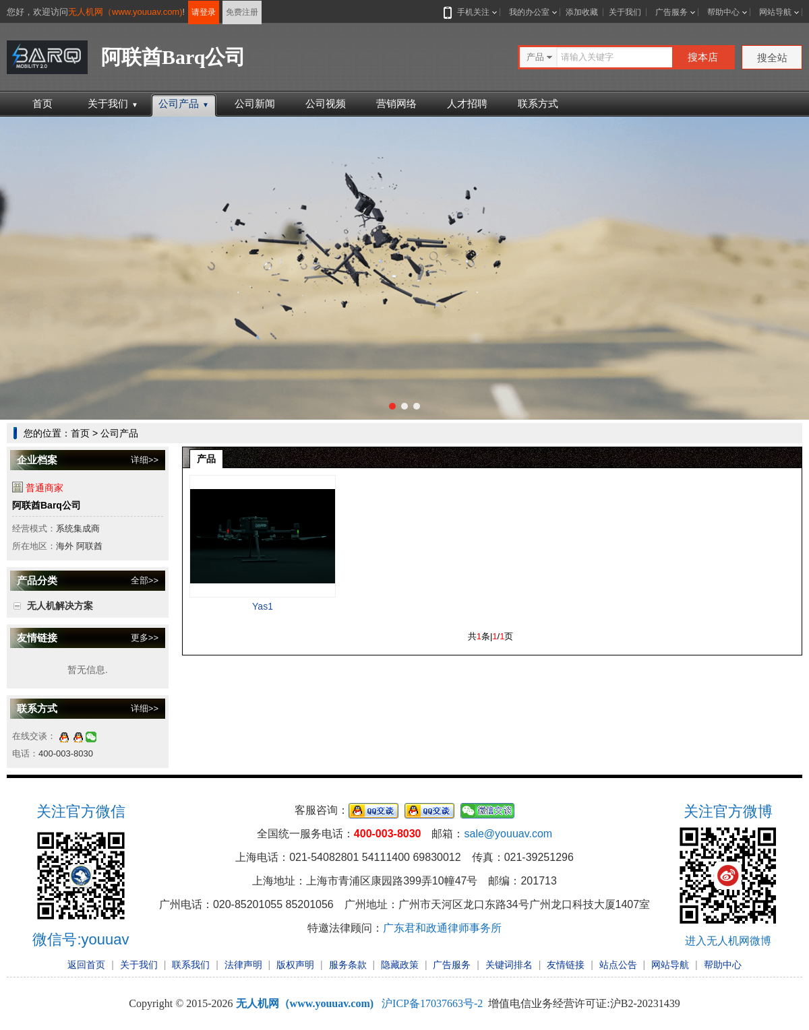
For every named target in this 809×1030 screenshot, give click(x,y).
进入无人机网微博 (728, 940)
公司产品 (183, 103)
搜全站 (772, 57)
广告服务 (671, 12)
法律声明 (243, 964)
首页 (42, 103)
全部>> (144, 580)
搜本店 (703, 57)
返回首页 (86, 964)
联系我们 (191, 964)
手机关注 (470, 12)
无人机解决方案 (60, 605)
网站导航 (775, 12)
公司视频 (325, 103)
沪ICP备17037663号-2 (432, 1003)
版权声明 (295, 964)
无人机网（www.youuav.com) (125, 12)
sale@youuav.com (508, 833)
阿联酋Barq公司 (46, 505)
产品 (206, 458)
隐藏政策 (400, 964)
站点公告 (618, 964)
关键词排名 (509, 964)
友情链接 (566, 964)
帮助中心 (723, 12)
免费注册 (242, 12)
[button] (392, 406)
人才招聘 (467, 103)
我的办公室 (529, 12)
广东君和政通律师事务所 (442, 928)
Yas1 (262, 606)
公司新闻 (255, 103)
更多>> (144, 638)
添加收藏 (582, 12)
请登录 (203, 12)
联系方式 (538, 103)
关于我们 (625, 12)
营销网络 (396, 103)
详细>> (144, 460)
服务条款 (348, 964)
